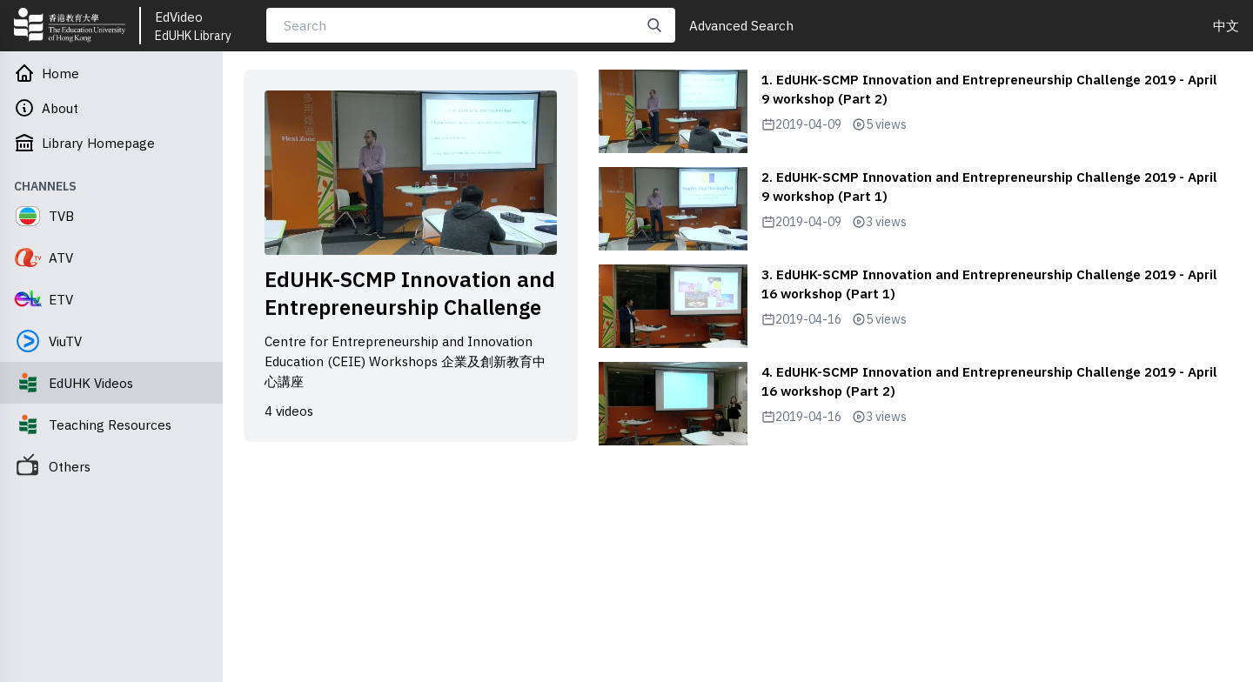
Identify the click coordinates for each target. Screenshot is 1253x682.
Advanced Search (741, 25)
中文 (1226, 25)
